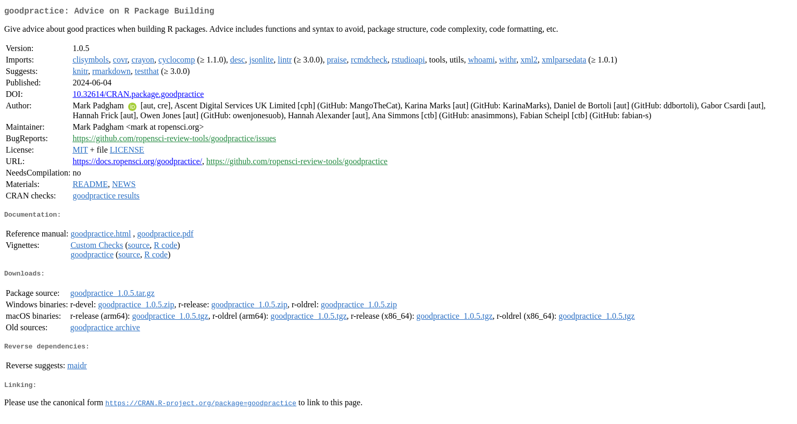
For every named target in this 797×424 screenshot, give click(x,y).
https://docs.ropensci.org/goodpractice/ (137, 163)
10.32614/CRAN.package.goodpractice (138, 96)
